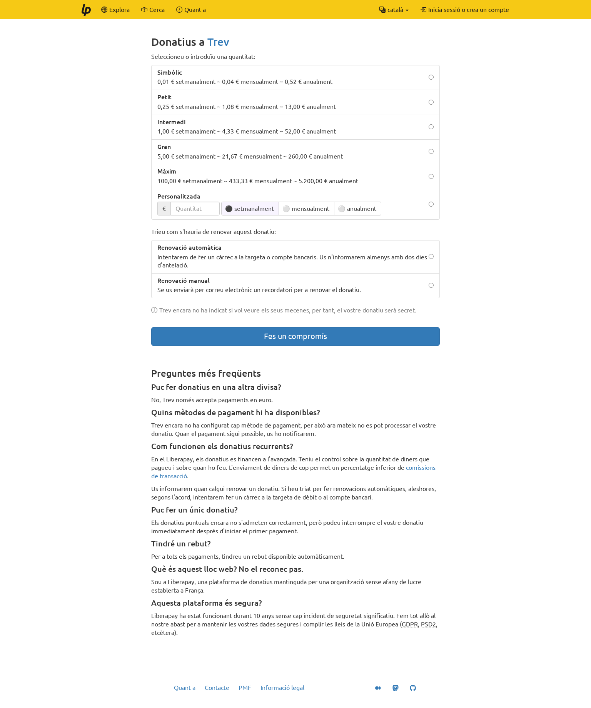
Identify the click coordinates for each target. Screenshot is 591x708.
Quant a (184, 687)
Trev (218, 42)
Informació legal (282, 687)
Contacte (217, 687)
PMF (245, 687)
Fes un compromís (295, 336)
